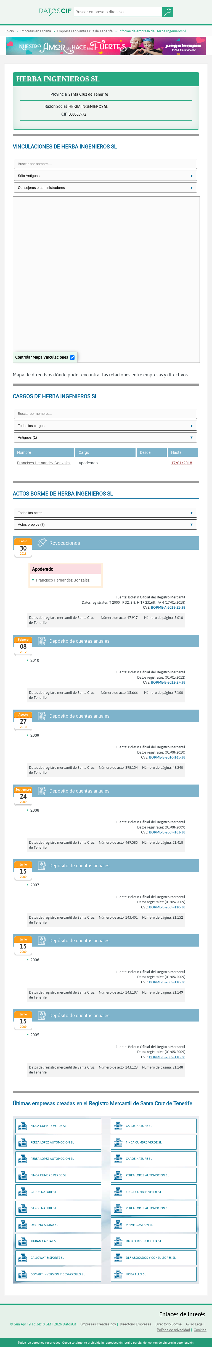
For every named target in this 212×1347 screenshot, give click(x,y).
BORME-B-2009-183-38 (167, 832)
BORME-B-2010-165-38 (167, 757)
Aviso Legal (194, 1324)
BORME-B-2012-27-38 (168, 682)
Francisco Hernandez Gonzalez (43, 462)
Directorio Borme (168, 1324)
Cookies (200, 1329)
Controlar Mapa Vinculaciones (41, 357)
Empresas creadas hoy (98, 1324)
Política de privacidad (173, 1329)
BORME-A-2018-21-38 (168, 607)
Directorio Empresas (136, 1324)
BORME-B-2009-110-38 (167, 907)
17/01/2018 (181, 462)
